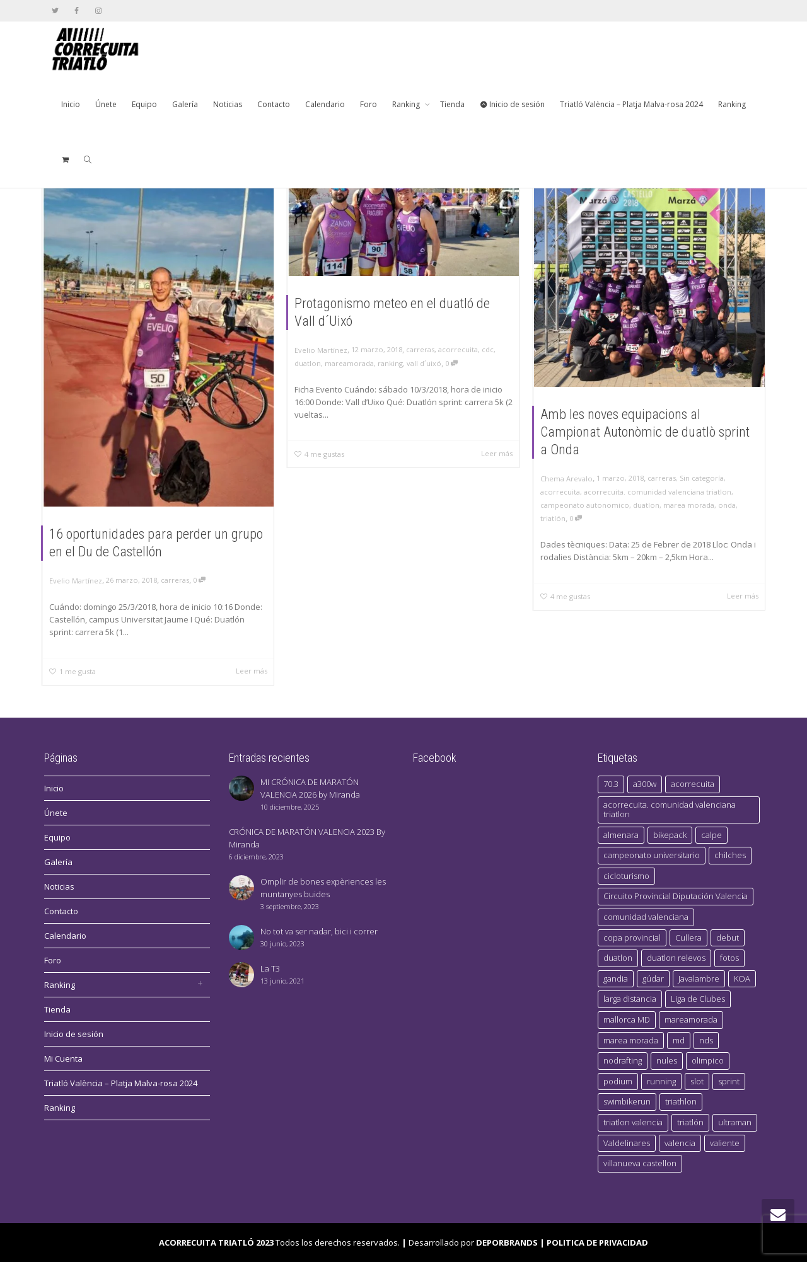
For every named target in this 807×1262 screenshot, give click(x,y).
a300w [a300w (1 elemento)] (644, 783)
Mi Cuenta (63, 1058)
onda (727, 505)
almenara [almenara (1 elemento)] (621, 834)
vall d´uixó (424, 363)
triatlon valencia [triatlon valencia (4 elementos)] (633, 1122)
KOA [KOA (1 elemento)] (742, 978)
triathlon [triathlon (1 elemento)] (681, 1101)
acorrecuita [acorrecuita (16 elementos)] (692, 783)
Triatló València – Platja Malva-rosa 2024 (631, 104)
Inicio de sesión (512, 104)
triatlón (553, 518)
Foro (368, 104)
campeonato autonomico (584, 505)
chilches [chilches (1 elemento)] (730, 855)
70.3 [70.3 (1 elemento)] (610, 783)
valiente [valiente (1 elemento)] (725, 1143)
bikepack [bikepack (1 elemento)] (670, 834)
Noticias (227, 104)
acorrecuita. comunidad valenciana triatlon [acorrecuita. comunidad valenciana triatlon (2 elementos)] (669, 809)
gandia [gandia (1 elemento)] (615, 978)
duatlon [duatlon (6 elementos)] (617, 957)
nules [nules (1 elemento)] (666, 1060)
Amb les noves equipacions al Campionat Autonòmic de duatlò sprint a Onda (645, 431)
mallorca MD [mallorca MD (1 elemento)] (626, 1019)
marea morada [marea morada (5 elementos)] (630, 1040)
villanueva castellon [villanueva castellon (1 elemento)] (639, 1163)
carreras (175, 580)
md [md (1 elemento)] (679, 1040)
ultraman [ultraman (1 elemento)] (735, 1122)
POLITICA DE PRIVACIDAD (597, 1242)
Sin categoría (702, 478)
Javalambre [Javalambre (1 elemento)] (698, 978)
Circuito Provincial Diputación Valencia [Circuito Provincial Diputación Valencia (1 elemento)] (675, 896)
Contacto (273, 104)
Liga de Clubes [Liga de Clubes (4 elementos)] (698, 998)
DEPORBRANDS (507, 1242)
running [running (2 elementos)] (661, 1081)
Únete (106, 104)
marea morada (688, 505)
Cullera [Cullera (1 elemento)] (688, 937)
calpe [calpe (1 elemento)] (711, 834)
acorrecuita (458, 349)
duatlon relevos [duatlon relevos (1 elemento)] (676, 957)
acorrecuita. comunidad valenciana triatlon (657, 491)
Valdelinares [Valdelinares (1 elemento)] (626, 1143)
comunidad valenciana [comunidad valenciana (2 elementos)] (645, 916)
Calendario (325, 104)
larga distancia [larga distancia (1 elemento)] (629, 998)
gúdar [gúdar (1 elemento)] (653, 978)
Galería (185, 104)
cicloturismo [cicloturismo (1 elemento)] (626, 875)
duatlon (307, 363)
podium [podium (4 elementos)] (617, 1081)
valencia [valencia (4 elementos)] (680, 1143)
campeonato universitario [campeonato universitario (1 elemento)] (651, 855)
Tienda (452, 104)
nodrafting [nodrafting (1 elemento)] (622, 1060)
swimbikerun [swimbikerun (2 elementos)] (627, 1101)
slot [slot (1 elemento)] (697, 1081)
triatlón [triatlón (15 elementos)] (690, 1122)
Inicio (70, 104)
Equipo (144, 104)
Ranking (407, 104)
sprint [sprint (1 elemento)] (729, 1081)
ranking (390, 363)
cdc (488, 349)
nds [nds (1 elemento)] (706, 1040)
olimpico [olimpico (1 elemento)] (708, 1060)
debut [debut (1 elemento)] (727, 937)
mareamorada (349, 363)
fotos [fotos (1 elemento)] (729, 957)
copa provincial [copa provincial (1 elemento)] (632, 937)
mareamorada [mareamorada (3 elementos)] (691, 1019)
